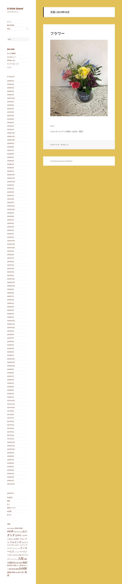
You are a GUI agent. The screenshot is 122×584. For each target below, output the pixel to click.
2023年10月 (11, 182)
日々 (8, 504)
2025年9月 (10, 102)
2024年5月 (10, 157)
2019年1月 (10, 355)
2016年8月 (10, 456)
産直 (13, 569)
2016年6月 (10, 463)
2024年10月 (11, 140)
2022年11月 (11, 206)
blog (8, 29)
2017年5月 (10, 425)
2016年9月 (10, 453)
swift (10, 531)
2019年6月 (10, 341)
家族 (8, 501)
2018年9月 (10, 369)
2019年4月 (10, 348)
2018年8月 (10, 373)
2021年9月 (10, 251)
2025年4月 (10, 119)
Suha (21, 528)
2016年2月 (10, 477)
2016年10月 (11, 449)
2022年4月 (10, 230)
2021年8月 (10, 255)
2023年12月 (11, 175)
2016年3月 (10, 473)
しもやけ (24, 535)
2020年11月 (11, 282)
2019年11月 (11, 324)
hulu (16, 528)
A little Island (15, 8)
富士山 (16, 562)
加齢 (25, 559)
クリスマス (11, 545)
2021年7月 (10, 258)
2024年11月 (11, 136)
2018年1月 (10, 397)
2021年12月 (11, 241)
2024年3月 (10, 164)
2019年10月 (11, 327)
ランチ (9, 67)
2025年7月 (10, 109)
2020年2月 (10, 314)
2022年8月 (10, 216)
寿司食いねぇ (11, 60)
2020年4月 (10, 307)
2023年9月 (10, 185)
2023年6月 (10, 192)
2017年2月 (10, 435)
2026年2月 (10, 91)
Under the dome (18, 531)
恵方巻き (10, 565)
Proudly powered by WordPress (61, 161)
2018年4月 (10, 387)
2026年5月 (10, 81)
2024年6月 (10, 154)
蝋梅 (16, 572)
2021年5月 (10, 265)
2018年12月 (11, 359)
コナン (17, 545)
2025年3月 (10, 122)
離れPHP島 (10, 25)
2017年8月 (10, 414)
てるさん (10, 539)
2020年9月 (10, 289)
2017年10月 (11, 407)
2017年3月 (10, 432)
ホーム (9, 22)
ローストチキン (13, 559)
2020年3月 (10, 310)
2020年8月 (10, 293)
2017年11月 (11, 404)
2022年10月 (11, 209)
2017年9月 (10, 411)
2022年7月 (10, 220)
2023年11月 (11, 178)
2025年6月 (10, 112)
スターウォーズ (16, 548)
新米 (15, 565)
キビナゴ (25, 542)
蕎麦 (13, 572)
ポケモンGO (17, 555)
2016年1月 (10, 480)
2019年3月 (10, 352)
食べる (9, 515)
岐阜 (20, 563)
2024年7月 (10, 150)
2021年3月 (10, 272)
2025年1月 (10, 129)
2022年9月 (10, 213)
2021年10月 (11, 248)
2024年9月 (10, 143)
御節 (25, 562)
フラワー (57, 33)
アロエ (22, 539)
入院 (21, 558)
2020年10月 (11, 286)
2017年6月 (10, 421)
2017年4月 (10, 428)
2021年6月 (10, 261)
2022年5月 (10, 227)
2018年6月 (10, 380)
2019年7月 (10, 338)
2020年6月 (10, 300)
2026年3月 (10, 88)
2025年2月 (10, 126)
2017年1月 (10, 439)
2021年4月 (10, 268)
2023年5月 (10, 195)
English (9, 497)
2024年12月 (11, 133)
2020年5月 (10, 303)
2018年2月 (10, 394)
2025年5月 (10, 115)
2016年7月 (10, 460)
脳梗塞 (9, 572)
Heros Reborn (11, 528)
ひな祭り (17, 539)
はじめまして (11, 57)
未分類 (9, 511)
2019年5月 (10, 345)
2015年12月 (11, 484)
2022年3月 (10, 234)
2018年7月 (10, 376)
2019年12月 (11, 321)
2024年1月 (10, 171)
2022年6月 (10, 223)
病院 (16, 569)
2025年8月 (10, 105)
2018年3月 (10, 390)
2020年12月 (11, 279)
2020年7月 (10, 296)
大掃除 (10, 562)
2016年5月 (10, 467)
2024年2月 (10, 168)
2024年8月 (10, 147)
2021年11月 (11, 244)
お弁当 (18, 535)
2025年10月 (11, 98)
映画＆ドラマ (11, 508)
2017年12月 (11, 400)
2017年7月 (10, 418)
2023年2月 (10, 202)
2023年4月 (10, 199)
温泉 (10, 569)
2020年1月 (10, 317)
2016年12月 (11, 442)
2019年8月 (10, 334)
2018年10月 (11, 366)
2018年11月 (11, 362)
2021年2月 (10, 275)
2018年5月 (10, 383)
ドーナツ (17, 552)
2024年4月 (10, 161)
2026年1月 (10, 95)
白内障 (23, 568)
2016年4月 (10, 470)
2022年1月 (10, 237)
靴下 (22, 572)
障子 (19, 572)
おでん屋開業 (11, 53)
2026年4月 (10, 84)
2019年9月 (10, 331)
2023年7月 (10, 188)
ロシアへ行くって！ (13, 64)
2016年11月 (11, 446)
